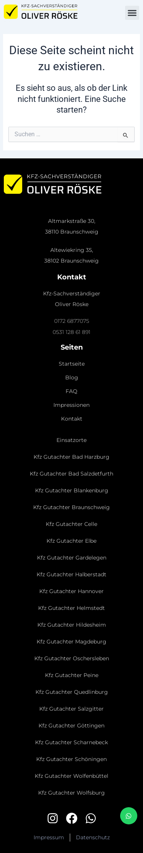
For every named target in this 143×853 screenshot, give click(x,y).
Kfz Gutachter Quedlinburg (71, 692)
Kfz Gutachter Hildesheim (71, 624)
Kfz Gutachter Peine (71, 675)
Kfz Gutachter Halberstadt (71, 574)
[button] (132, 13)
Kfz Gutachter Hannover (71, 591)
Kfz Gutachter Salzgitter (71, 708)
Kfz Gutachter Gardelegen (71, 557)
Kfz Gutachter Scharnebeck (71, 742)
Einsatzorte (71, 440)
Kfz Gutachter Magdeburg (71, 641)
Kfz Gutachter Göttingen (71, 725)
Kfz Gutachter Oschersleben (71, 658)
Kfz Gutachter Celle (71, 524)
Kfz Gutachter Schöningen (71, 759)
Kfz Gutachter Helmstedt (71, 608)
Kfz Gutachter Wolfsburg (71, 792)
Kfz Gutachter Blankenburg (71, 490)
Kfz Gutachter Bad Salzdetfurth (71, 473)
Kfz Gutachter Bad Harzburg (71, 456)
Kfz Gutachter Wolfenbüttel (71, 775)
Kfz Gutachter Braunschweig (71, 507)
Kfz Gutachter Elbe (71, 540)
